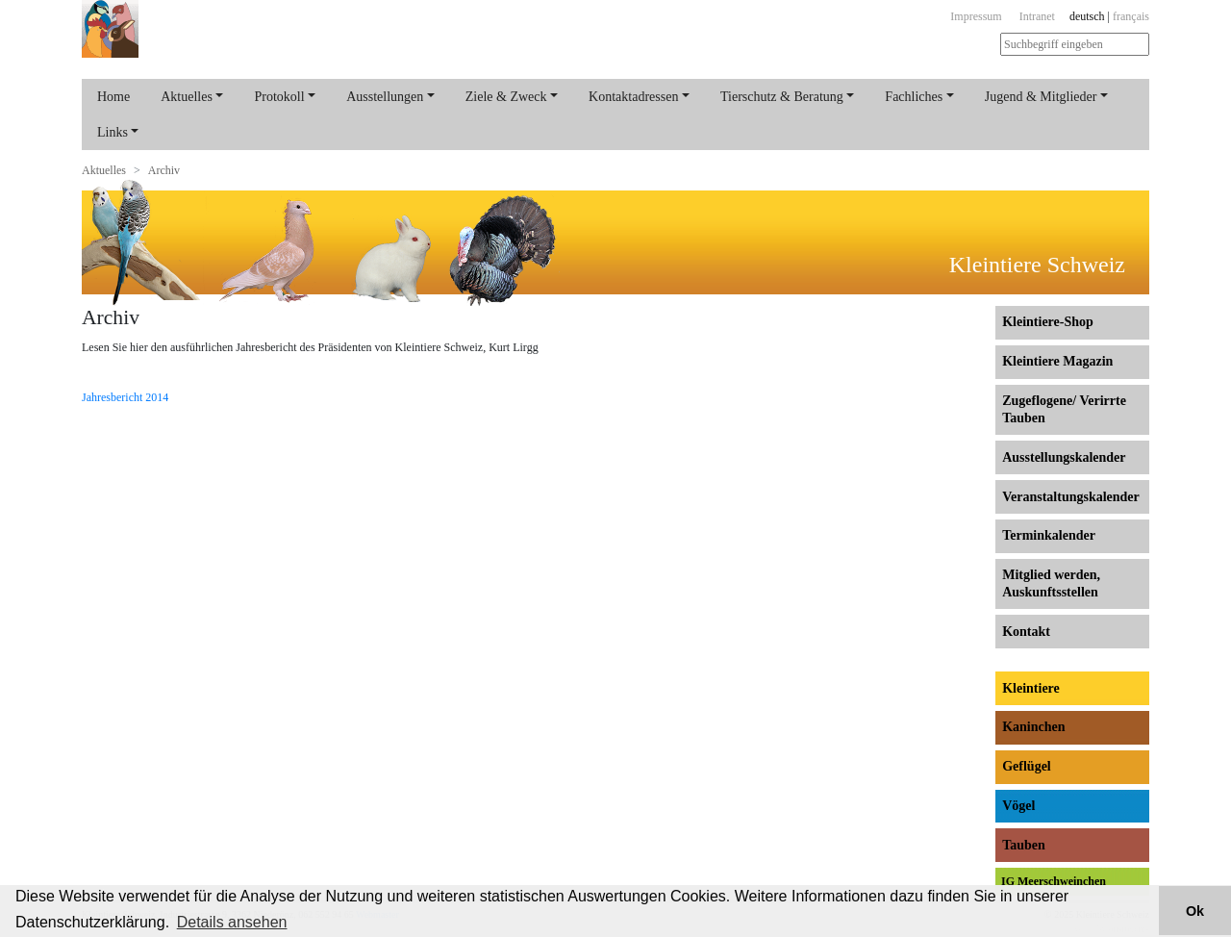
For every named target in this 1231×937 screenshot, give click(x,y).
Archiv (164, 170)
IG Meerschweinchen (1053, 881)
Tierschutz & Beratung (781, 96)
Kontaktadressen (633, 96)
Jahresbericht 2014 (125, 397)
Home (113, 96)
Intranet (1037, 16)
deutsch (1087, 16)
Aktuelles (187, 96)
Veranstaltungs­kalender (1071, 497)
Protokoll (279, 96)
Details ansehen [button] (232, 922)
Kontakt (1026, 631)
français (1131, 16)
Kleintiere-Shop (1047, 322)
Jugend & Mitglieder (1041, 96)
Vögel (1018, 805)
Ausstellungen (384, 96)
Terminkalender (1048, 535)
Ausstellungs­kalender (1063, 457)
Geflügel (1026, 766)
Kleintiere (1031, 688)
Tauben (1023, 845)
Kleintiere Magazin (1057, 361)
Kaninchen (1033, 727)
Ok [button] (1195, 911)
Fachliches (913, 96)
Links (112, 132)
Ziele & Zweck (506, 96)
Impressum (975, 16)
